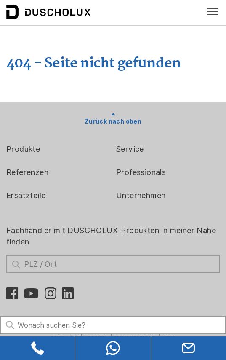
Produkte (23, 149)
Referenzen (27, 172)
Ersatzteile (25, 195)
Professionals (141, 172)
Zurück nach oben (113, 121)
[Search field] (113, 325)
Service (130, 149)
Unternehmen (140, 195)
